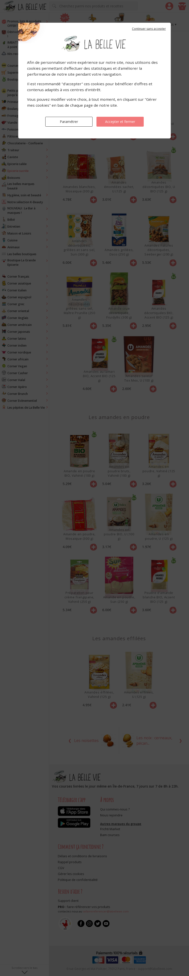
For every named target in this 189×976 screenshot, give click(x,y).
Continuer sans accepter (149, 29)
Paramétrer (69, 121)
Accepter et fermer (120, 121)
